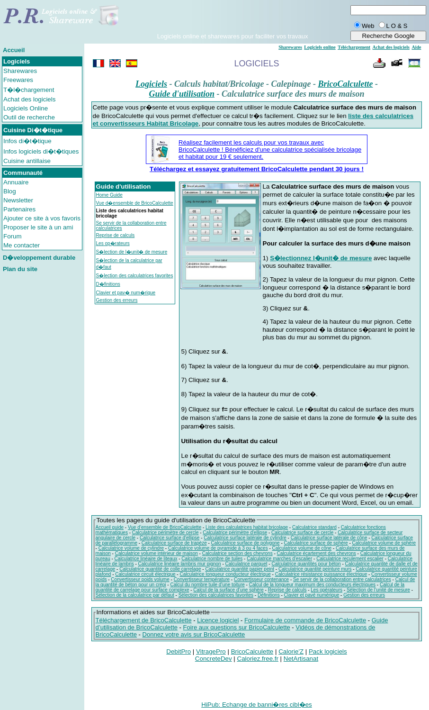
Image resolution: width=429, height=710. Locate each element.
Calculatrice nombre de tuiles (211, 558)
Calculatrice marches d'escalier (279, 558)
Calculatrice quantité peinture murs (315, 569)
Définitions (269, 595)
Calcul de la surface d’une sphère (228, 589)
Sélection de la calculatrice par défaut (135, 595)
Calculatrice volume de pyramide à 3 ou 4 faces (218, 548)
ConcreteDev (213, 658)
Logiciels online (319, 47)
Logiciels (151, 84)
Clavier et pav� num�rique (126, 292)
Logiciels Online (25, 108)
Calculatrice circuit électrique (145, 574)
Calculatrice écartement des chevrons (316, 553)
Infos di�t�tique (27, 141)
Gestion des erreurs (117, 300)
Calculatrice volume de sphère (384, 543)
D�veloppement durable (39, 257)
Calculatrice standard (314, 527)
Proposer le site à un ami (38, 227)
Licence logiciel (218, 620)
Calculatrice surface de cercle (302, 532)
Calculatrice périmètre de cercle (165, 532)
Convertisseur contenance (261, 579)
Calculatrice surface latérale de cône (329, 537)
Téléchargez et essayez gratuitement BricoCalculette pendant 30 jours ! (257, 169)
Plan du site (20, 269)
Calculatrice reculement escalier (350, 558)
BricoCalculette (345, 84)
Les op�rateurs (113, 243)
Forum (12, 236)
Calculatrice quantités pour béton (305, 563)
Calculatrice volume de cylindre (131, 548)
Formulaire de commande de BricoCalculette (305, 620)
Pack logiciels (328, 651)
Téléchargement (354, 47)
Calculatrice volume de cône (302, 548)
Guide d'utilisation (181, 94)
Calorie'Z (291, 651)
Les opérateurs (326, 589)
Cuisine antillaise (27, 160)
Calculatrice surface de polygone (245, 543)
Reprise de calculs (115, 235)
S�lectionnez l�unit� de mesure (321, 258)
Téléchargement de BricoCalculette (144, 620)
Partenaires (19, 209)
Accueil (14, 50)
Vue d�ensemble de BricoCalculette (134, 203)
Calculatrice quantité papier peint (239, 569)
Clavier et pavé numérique (312, 595)
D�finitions (108, 284)
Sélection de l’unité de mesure (378, 589)
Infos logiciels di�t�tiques (41, 151)
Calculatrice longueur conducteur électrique (224, 574)
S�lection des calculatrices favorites (134, 275)
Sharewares (20, 70)
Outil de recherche (29, 117)
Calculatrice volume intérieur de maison (156, 553)
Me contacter (21, 245)
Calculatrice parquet (246, 563)
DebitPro (178, 651)
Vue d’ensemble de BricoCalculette (164, 527)
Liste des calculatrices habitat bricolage (247, 527)
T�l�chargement (28, 89)
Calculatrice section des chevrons (237, 553)
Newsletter (18, 200)
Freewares (18, 79)
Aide (416, 47)
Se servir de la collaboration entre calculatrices (342, 579)
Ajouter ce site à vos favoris (41, 218)
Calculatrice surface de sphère (316, 543)
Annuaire (15, 182)
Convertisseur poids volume (140, 579)
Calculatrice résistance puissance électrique (321, 574)
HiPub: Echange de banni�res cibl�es (256, 704)
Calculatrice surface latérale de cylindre (245, 537)
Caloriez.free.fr (257, 658)
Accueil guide (110, 527)
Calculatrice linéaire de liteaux (146, 558)
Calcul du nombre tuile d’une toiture (207, 584)
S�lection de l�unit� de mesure (132, 252)
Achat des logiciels (29, 99)
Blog (9, 191)
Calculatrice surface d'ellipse (169, 537)
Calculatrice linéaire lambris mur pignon (179, 563)
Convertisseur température (202, 579)
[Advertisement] (232, 18)
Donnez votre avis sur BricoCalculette (194, 634)
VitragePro (211, 651)
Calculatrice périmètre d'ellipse (235, 532)
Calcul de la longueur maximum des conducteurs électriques (312, 584)
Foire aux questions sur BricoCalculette (236, 627)
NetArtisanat (301, 658)
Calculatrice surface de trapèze (174, 543)
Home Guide (109, 195)
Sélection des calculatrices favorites (216, 595)
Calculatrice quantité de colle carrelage (160, 569)
